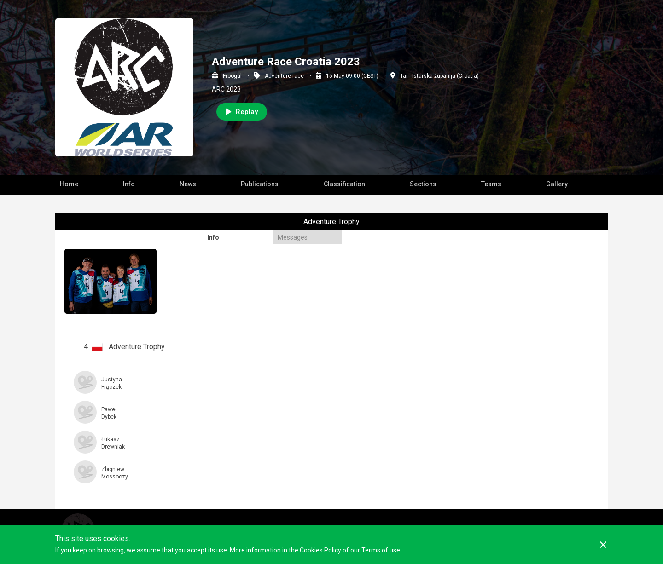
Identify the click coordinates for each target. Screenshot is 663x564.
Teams (491, 184)
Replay (242, 112)
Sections (423, 184)
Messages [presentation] (293, 237)
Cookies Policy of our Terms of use (350, 550)
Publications (260, 184)
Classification (344, 184)
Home (69, 184)
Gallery (557, 184)
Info (129, 184)
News (188, 184)
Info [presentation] (213, 237)
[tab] (237, 237)
